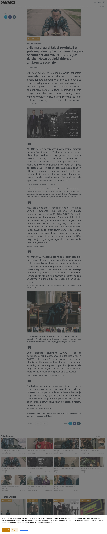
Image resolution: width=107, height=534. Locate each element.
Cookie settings (24, 530)
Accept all (6, 530)
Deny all (14, 530)
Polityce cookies (86, 520)
